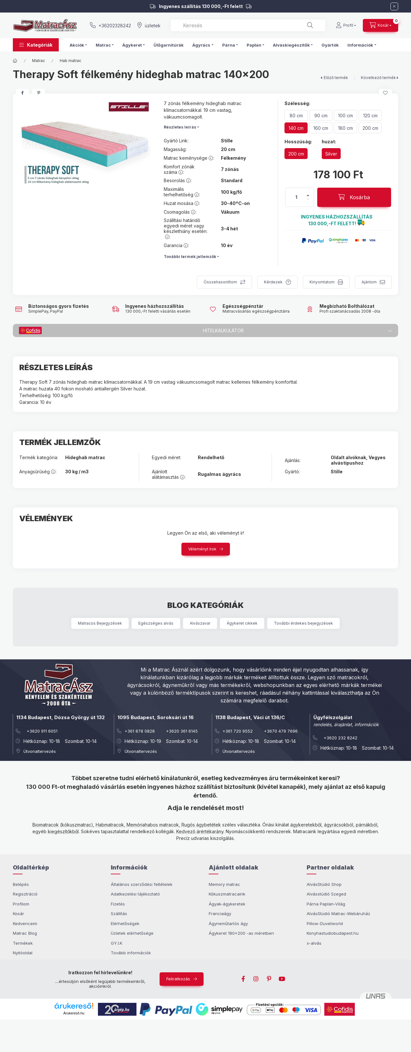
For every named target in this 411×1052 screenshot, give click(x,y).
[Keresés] (310, 25)
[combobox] (248, 25)
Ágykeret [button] (132, 45)
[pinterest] (38, 93)
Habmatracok (110, 824)
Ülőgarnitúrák (168, 45)
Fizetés (118, 903)
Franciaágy (220, 913)
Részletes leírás (180, 127)
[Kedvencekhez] (385, 93)
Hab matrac (70, 60)
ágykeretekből (305, 824)
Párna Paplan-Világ (326, 903)
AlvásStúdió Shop (324, 884)
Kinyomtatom (322, 282)
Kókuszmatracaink (227, 893)
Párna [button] (228, 45)
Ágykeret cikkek (242, 623)
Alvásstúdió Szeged (326, 893)
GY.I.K (116, 943)
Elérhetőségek (125, 923)
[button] (36, 44)
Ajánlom (369, 282)
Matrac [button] (103, 45)
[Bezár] (394, 6)
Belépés (21, 884)
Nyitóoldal (22, 952)
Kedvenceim (25, 923)
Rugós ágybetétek (201, 824)
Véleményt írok (202, 549)
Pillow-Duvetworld (325, 923)
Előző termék (336, 77)
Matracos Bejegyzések (100, 623)
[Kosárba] (354, 197)
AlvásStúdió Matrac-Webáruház (338, 913)
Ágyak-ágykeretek (227, 903)
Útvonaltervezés (39, 751)
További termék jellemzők (190, 256)
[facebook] (22, 93)
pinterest (269, 979)
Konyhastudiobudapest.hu (333, 933)
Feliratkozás (178, 978)
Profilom (21, 903)
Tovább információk (131, 952)
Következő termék (378, 77)
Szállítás (119, 913)
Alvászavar (200, 623)
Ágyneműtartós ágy (228, 923)
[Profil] (346, 25)
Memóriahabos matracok (153, 824)
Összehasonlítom (220, 282)
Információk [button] (360, 45)
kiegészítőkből (63, 831)
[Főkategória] (15, 61)
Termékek (23, 943)
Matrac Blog (25, 933)
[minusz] (307, 199)
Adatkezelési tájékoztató (135, 893)
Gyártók (330, 45)
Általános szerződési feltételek (141, 884)
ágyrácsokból (338, 824)
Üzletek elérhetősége (132, 933)
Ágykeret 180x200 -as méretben (241, 933)
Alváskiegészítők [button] (291, 45)
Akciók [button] (77, 45)
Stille (227, 140)
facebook (243, 979)
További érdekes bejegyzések (303, 623)
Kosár (18, 913)
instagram (256, 979)
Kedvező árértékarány (199, 831)
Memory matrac (224, 884)
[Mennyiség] (296, 197)
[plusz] (307, 195)
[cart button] (380, 25)
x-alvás (314, 943)
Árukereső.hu (73, 1013)
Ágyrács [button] (201, 45)
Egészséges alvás (155, 623)
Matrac (38, 60)
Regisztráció (25, 893)
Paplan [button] (254, 45)
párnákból (366, 824)
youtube (281, 979)
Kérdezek (273, 282)
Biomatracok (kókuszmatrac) (62, 824)
